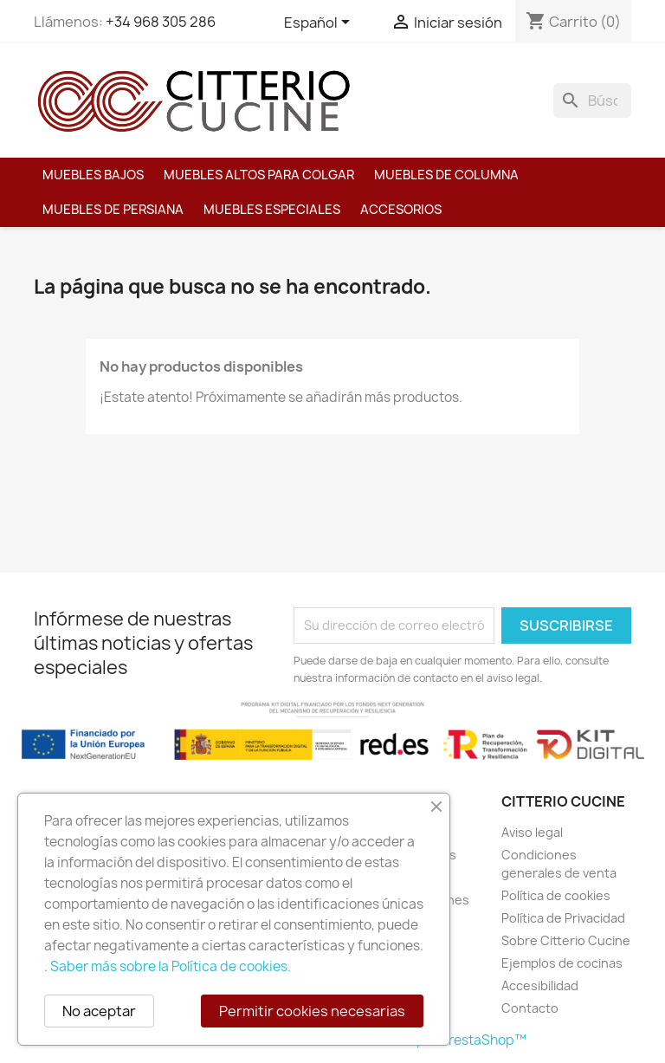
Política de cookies (555, 895)
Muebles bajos (93, 175)
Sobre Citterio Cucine (565, 940)
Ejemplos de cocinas (562, 963)
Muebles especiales (271, 209)
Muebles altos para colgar (259, 175)
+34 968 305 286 (161, 21)
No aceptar (99, 1011)
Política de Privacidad (563, 918)
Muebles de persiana (113, 209)
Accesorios (401, 209)
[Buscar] (592, 100)
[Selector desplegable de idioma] (320, 23)
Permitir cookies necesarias (312, 1011)
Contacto (529, 1008)
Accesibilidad (539, 985)
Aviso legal (532, 832)
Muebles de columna (446, 175)
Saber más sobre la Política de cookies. (170, 966)
